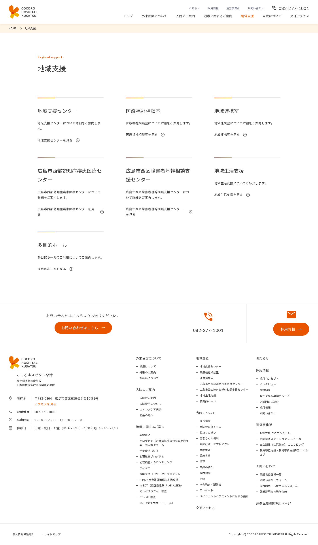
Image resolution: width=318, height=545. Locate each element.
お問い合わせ (256, 8)
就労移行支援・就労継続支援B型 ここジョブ (284, 452)
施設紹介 (265, 390)
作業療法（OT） (150, 450)
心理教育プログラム (152, 456)
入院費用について (150, 403)
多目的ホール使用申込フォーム (279, 486)
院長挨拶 (205, 421)
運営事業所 (233, 8)
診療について (148, 366)
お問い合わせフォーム (273, 480)
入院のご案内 (185, 16)
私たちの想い (208, 432)
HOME (12, 28)
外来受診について (148, 358)
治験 (202, 479)
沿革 (202, 461)
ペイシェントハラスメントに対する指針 (224, 496)
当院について (272, 16)
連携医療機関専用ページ (273, 503)
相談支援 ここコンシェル (275, 433)
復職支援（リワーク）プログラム (160, 474)
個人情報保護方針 (23, 534)
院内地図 (205, 473)
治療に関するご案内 (218, 16)
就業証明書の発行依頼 (273, 491)
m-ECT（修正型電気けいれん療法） (162, 485)
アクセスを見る (45, 404)
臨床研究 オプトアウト (215, 444)
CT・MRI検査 (148, 497)
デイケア (145, 468)
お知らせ (194, 8)
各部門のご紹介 (269, 401)
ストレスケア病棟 (150, 409)
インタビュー (268, 384)
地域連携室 (206, 378)
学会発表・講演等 (210, 484)
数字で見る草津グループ (275, 395)
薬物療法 (145, 435)
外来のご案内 (148, 372)
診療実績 (205, 455)
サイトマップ (52, 534)
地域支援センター (210, 366)
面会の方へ (146, 415)
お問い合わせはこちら (79, 327)
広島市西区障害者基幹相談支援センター (224, 389)
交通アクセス (299, 16)
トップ (128, 16)
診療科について (149, 378)
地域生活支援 (208, 395)
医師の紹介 (206, 467)
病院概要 (205, 450)
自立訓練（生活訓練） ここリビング (282, 444)
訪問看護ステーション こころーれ (280, 439)
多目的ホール (208, 401)
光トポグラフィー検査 (153, 491)
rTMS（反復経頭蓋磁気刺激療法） (160, 479)
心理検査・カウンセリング (156, 462)
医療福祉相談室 (209, 372)
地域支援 (247, 16)
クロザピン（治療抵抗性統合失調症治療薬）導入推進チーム (164, 443)
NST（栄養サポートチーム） (157, 503)
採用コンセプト (269, 378)
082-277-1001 (294, 8)
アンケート (206, 490)
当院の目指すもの (210, 426)
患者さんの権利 (209, 438)
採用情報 (213, 8)
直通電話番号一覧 (271, 474)
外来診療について (154, 16)
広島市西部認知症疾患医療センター (221, 384)
